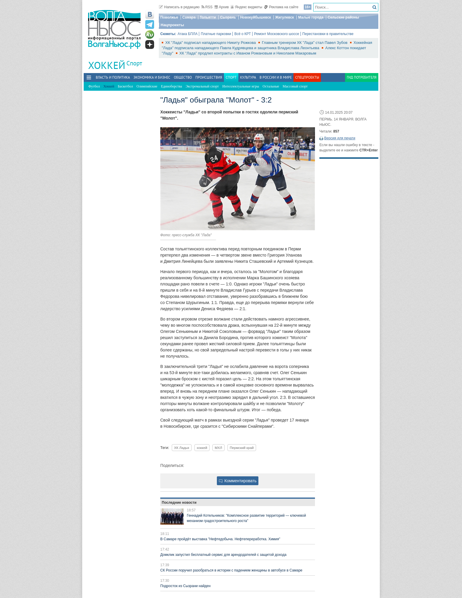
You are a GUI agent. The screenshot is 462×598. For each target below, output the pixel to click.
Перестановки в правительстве (328, 34)
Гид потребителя (362, 77)
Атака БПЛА (188, 34)
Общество (183, 77)
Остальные (271, 86)
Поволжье (169, 17)
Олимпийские (146, 86)
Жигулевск (284, 17)
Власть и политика (113, 77)
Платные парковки (216, 34)
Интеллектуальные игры (240, 86)
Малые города (311, 17)
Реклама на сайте (281, 7)
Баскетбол (125, 86)
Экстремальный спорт (202, 86)
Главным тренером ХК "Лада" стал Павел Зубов (305, 42)
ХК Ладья (181, 448)
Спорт (134, 63)
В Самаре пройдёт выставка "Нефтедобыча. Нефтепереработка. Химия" (220, 539)
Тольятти (208, 17)
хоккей (202, 448)
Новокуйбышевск (255, 17)
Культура (248, 77)
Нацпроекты (172, 25)
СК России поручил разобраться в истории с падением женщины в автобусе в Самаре (231, 570)
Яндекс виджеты (246, 7)
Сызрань (228, 17)
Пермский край (242, 448)
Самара (189, 17)
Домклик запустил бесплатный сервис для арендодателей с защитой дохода (223, 555)
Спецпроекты (307, 77)
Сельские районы (343, 17)
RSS (207, 7)
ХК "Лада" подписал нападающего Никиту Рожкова (211, 42)
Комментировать (238, 480)
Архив (221, 7)
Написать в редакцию (179, 7)
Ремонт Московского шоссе (276, 34)
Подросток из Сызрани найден (185, 586)
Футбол (94, 86)
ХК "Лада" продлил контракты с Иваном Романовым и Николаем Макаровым (247, 53)
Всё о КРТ (242, 34)
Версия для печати (339, 138)
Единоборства (171, 86)
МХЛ (218, 448)
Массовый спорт (295, 86)
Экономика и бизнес (151, 77)
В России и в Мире (276, 77)
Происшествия (208, 77)
